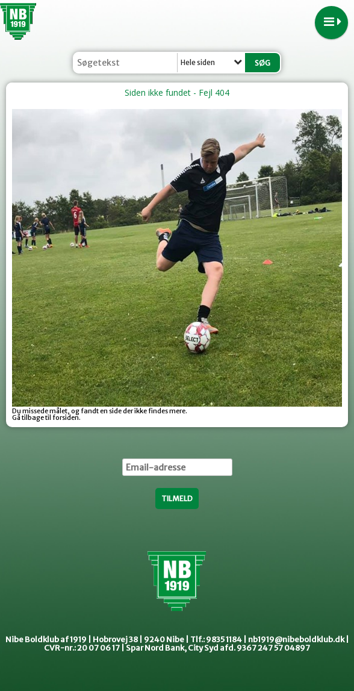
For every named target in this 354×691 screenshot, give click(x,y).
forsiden (65, 417)
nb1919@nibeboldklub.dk (296, 639)
